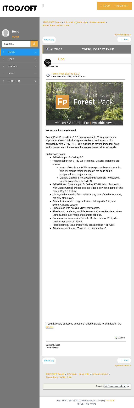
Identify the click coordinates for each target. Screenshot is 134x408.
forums (49, 327)
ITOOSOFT (111, 401)
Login (106, 6)
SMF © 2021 (74, 401)
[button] (43, 5)
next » (128, 35)
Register (121, 6)
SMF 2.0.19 (62, 401)
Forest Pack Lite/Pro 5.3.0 (65, 73)
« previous (120, 35)
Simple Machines (87, 401)
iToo (61, 59)
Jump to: (100, 386)
